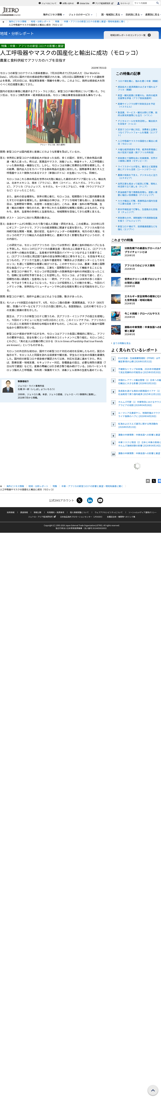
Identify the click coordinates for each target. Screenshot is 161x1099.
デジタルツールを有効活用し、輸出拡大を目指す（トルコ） (137, 122)
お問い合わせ (68, 3)
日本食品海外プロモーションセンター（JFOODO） (81, 516)
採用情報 (10, 512)
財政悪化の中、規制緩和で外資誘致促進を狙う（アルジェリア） (137, 219)
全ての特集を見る (122, 343)
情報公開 (37, 512)
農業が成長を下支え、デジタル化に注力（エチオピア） (137, 176)
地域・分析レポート (41, 21)
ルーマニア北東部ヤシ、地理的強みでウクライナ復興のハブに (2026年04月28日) (139, 414)
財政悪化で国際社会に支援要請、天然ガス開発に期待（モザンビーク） (137, 159)
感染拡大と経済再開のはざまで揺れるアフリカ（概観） (137, 88)
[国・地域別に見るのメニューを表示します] (111, 15)
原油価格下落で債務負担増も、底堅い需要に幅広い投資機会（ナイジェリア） (137, 194)
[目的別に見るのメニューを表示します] (134, 15)
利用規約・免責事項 (55, 512)
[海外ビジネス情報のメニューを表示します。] (53, 15)
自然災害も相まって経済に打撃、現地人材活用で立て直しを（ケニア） (137, 185)
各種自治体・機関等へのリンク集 (121, 516)
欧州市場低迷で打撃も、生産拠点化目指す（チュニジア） (137, 211)
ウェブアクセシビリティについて (109, 512)
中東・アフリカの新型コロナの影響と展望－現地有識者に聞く (94, 21)
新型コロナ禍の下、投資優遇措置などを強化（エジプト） (137, 228)
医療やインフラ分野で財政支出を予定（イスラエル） (136, 105)
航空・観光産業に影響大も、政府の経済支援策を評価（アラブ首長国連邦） (137, 97)
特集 (57, 21)
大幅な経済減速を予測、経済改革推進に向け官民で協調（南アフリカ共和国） (137, 151)
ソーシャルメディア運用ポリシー (142, 512)
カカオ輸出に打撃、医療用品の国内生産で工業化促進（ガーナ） (137, 202)
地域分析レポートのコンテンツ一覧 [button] (130, 35)
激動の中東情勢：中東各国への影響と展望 (139, 434)
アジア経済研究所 (104, 3)
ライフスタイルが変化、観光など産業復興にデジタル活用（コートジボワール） (137, 168)
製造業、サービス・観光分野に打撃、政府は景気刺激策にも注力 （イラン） (137, 114)
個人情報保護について (79, 512)
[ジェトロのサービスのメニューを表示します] (80, 15)
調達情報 (24, 512)
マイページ (125, 3)
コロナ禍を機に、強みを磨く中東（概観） (139, 81)
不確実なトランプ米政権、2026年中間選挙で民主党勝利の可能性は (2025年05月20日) (139, 370)
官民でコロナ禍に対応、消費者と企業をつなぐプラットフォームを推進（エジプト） (137, 132)
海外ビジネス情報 (17, 21)
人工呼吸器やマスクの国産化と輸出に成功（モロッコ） (137, 142)
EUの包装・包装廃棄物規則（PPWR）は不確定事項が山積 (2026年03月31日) (139, 360)
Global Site (84, 3)
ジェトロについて (49, 3)
